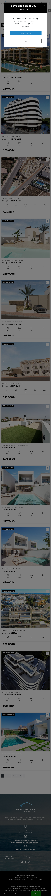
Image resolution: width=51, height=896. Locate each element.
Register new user (26, 33)
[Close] (45, 5)
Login (25, 41)
